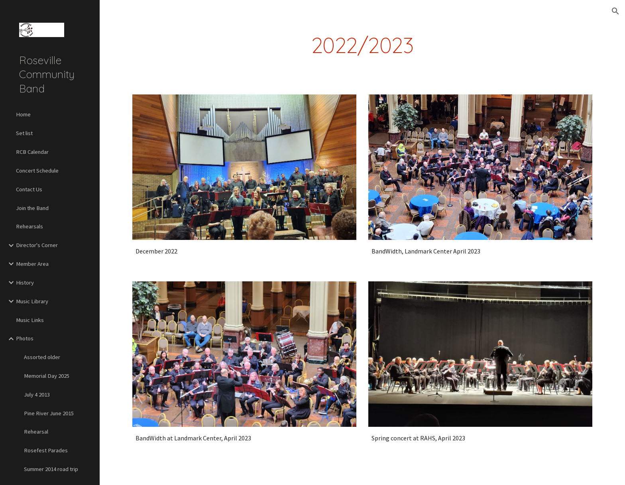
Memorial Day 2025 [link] (46, 375)
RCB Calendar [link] (32, 151)
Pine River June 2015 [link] (49, 413)
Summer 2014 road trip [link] (51, 469)
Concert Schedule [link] (37, 170)
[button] (615, 11)
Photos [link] (24, 338)
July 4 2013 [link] (37, 394)
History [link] (25, 282)
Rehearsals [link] (29, 226)
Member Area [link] (32, 263)
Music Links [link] (30, 320)
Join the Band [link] (32, 208)
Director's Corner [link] (37, 245)
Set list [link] (24, 133)
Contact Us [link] (29, 189)
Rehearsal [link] (36, 431)
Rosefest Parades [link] (46, 450)
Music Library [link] (32, 301)
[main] (362, 45)
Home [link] (23, 114)
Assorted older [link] (42, 357)
